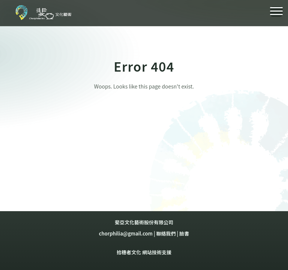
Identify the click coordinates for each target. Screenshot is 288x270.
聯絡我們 (166, 233)
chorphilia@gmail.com (126, 233)
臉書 (184, 233)
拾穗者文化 (129, 252)
